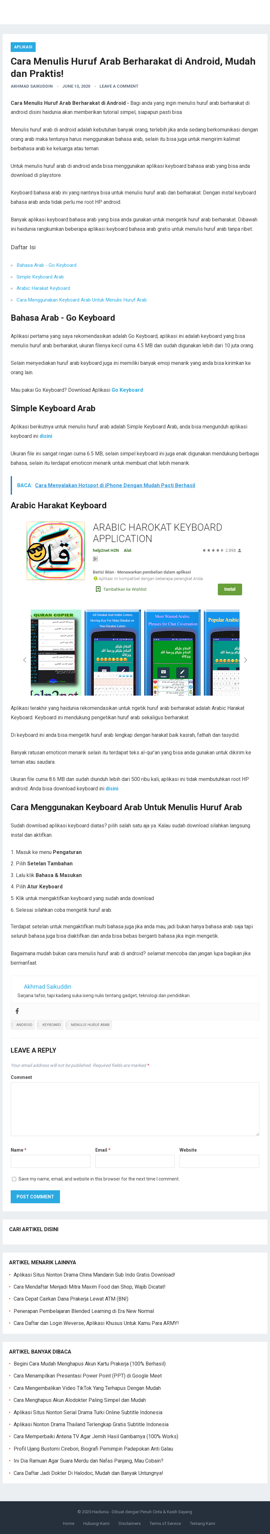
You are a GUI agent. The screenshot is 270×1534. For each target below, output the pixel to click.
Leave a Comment (119, 86)
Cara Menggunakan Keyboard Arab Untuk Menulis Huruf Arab (82, 300)
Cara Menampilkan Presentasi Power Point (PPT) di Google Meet (88, 1376)
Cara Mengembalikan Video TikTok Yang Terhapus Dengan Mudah (87, 1388)
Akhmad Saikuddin (32, 86)
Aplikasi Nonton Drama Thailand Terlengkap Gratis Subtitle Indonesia (91, 1424)
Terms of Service (165, 1523)
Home (68, 1523)
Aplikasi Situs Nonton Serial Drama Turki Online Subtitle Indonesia (88, 1412)
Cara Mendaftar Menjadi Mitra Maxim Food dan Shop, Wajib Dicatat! (90, 1287)
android (24, 1025)
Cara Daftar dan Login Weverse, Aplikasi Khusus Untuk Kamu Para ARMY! (96, 1323)
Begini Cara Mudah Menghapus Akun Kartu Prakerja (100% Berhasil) (90, 1364)
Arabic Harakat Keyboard (43, 288)
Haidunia (100, 1511)
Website (188, 1150)
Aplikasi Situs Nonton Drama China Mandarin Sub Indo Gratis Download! (94, 1275)
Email (103, 1150)
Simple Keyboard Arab (40, 277)
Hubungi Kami (96, 1523)
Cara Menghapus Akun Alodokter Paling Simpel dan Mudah (80, 1400)
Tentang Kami (202, 1523)
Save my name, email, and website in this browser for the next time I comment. (99, 1178)
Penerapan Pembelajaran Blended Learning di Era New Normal (84, 1311)
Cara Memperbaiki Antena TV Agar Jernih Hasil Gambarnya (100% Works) (96, 1436)
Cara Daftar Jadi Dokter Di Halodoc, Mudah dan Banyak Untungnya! (88, 1473)
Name (19, 1150)
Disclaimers (130, 1523)
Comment (21, 1077)
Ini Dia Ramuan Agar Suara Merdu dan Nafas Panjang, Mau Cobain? (88, 1461)
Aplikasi (23, 47)
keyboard (51, 1025)
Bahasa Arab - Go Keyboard (46, 265)
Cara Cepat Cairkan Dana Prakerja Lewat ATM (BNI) (71, 1299)
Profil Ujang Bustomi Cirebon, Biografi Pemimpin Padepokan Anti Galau (93, 1449)
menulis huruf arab (90, 1025)
